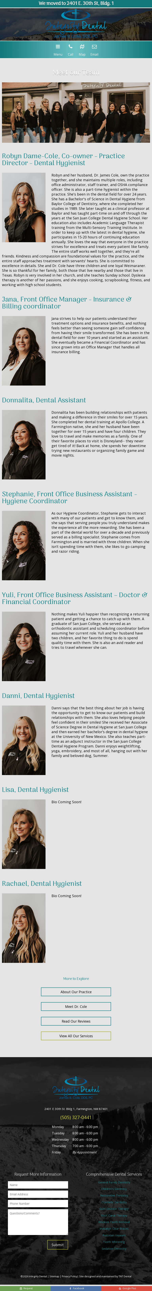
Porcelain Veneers (114, 1235)
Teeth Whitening (114, 1242)
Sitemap (54, 1276)
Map (82, 49)
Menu (58, 49)
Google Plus (127, 1288)
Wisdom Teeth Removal (114, 1222)
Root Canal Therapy (114, 1215)
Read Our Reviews (76, 1021)
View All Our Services (76, 1036)
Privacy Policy (69, 1276)
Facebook (76, 1288)
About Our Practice (76, 991)
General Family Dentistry (114, 1182)
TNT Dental (125, 1276)
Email (94, 49)
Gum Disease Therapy (114, 1209)
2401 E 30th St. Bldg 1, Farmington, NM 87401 (76, 1109)
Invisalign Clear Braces (114, 1228)
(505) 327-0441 (76, 1117)
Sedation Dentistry (114, 1249)
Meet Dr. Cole (76, 1006)
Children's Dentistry (114, 1189)
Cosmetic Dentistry (114, 1202)
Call (70, 49)
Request (26, 1288)
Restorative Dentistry (114, 1195)
